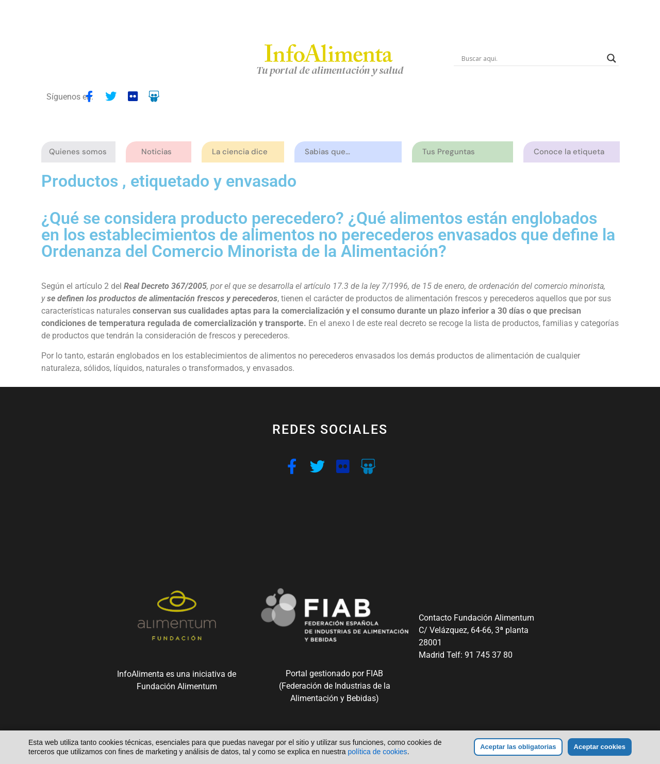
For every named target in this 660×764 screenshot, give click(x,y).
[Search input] (531, 58)
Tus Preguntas (451, 152)
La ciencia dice (242, 152)
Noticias (156, 152)
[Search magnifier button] (611, 58)
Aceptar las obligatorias (518, 747)
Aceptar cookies (599, 747)
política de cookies (377, 751)
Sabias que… (330, 152)
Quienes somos (80, 152)
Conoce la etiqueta (571, 152)
